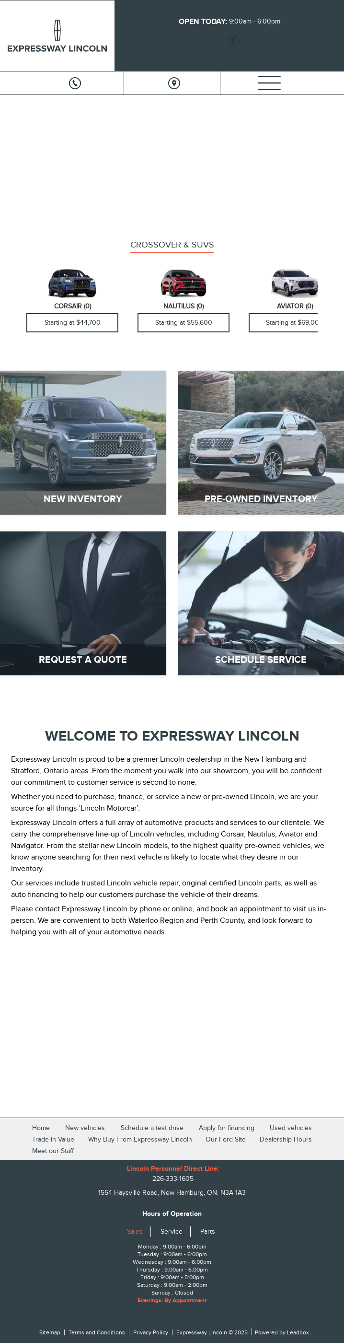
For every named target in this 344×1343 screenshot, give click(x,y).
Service (172, 1231)
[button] (15, 155)
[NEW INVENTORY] (83, 443)
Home (41, 1128)
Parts (207, 1231)
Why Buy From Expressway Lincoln (140, 1139)
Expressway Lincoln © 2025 (212, 1332)
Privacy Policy (150, 1332)
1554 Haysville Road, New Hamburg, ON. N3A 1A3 (172, 1193)
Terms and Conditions (97, 1332)
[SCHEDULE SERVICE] (261, 603)
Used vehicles (291, 1128)
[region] (172, 162)
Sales (135, 1231)
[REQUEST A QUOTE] (83, 603)
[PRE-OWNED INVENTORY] (261, 443)
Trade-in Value (53, 1139)
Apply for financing (226, 1128)
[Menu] (269, 83)
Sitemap (49, 1332)
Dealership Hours (286, 1139)
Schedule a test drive (152, 1128)
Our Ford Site (226, 1139)
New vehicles (85, 1128)
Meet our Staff (53, 1151)
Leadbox (297, 1332)
